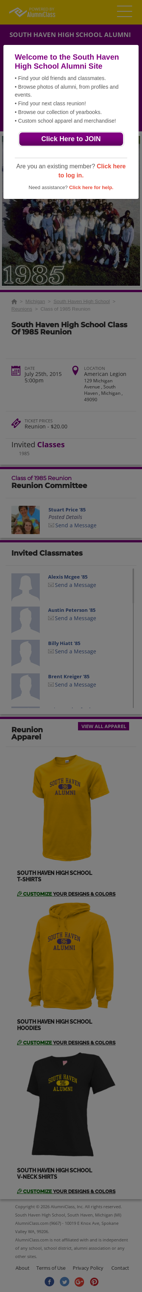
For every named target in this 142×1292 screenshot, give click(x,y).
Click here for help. (91, 187)
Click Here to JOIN (71, 139)
